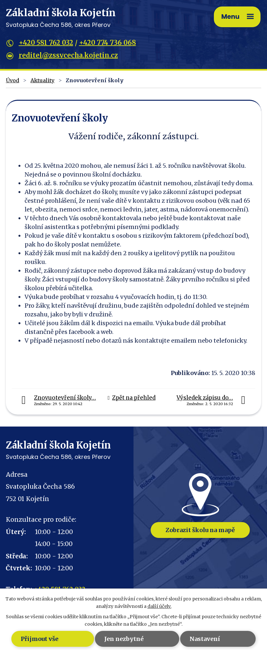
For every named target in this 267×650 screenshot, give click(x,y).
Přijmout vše (39, 639)
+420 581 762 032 (46, 43)
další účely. (159, 606)
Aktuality (42, 80)
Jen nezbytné (124, 639)
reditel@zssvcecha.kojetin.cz (68, 55)
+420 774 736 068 (107, 43)
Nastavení (205, 639)
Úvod (12, 80)
